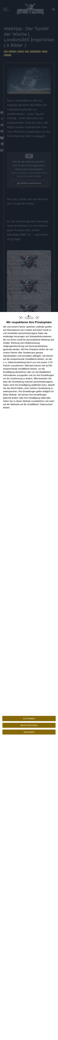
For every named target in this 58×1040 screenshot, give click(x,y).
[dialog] (29, 676)
